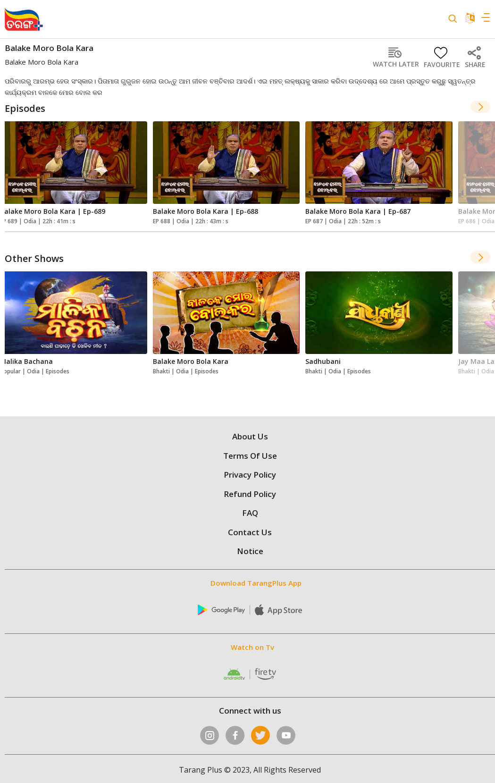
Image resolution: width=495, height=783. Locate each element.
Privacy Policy (250, 474)
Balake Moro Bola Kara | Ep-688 (205, 211)
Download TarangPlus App (256, 583)
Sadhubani (323, 361)
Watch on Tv (252, 647)
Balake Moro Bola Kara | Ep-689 (52, 211)
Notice (250, 551)
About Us (250, 436)
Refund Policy (250, 493)
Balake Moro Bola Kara (190, 361)
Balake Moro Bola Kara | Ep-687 (358, 211)
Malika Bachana (26, 361)
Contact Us (250, 532)
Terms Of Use (250, 455)
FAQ (250, 512)
